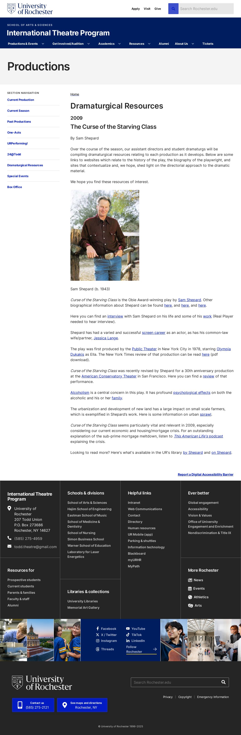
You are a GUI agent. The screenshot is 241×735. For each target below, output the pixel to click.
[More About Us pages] (193, 43)
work (207, 316)
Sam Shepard (189, 299)
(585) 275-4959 (28, 538)
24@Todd (14, 154)
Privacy (168, 697)
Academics (106, 44)
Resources (136, 44)
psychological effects (191, 392)
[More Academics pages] (119, 43)
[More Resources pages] (149, 43)
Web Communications (145, 509)
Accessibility (198, 509)
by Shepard (193, 452)
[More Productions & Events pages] (43, 43)
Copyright (185, 697)
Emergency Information (213, 697)
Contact (134, 515)
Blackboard (137, 553)
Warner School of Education (89, 545)
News (195, 580)
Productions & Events (23, 44)
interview (115, 316)
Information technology (146, 547)
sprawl (205, 414)
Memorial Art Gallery (83, 607)
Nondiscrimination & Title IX (209, 533)
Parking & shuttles (142, 541)
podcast (198, 436)
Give (157, 9)
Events (196, 588)
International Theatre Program (58, 33)
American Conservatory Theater (109, 376)
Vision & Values (200, 515)
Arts (195, 605)
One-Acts (14, 132)
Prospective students (24, 580)
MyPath (134, 566)
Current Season (18, 111)
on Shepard (221, 452)
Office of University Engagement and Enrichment (210, 524)
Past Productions (19, 121)
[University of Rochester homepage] (30, 8)
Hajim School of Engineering (89, 509)
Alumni (164, 44)
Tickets (207, 44)
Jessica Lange (106, 337)
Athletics (198, 597)
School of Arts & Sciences (29, 25)
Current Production (20, 100)
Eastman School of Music (87, 515)
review (208, 376)
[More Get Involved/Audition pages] (88, 43)
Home (74, 94)
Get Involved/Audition (68, 44)
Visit (147, 9)
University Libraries (82, 601)
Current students (20, 586)
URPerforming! (17, 143)
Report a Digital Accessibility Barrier (206, 474)
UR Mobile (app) (140, 534)
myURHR (134, 560)
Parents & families (21, 592)
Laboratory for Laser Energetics (83, 554)
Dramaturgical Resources (25, 165)
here (168, 305)
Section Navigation (23, 93)
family (117, 397)
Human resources (142, 528)
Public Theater (144, 348)
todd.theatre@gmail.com (35, 546)
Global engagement (203, 502)
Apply (136, 9)
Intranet (134, 502)
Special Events (17, 176)
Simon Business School (85, 539)
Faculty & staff (18, 599)
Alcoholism (79, 392)
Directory (135, 521)
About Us (181, 44)
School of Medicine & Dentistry (83, 524)
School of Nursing (81, 533)
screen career (153, 332)
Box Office (14, 187)
